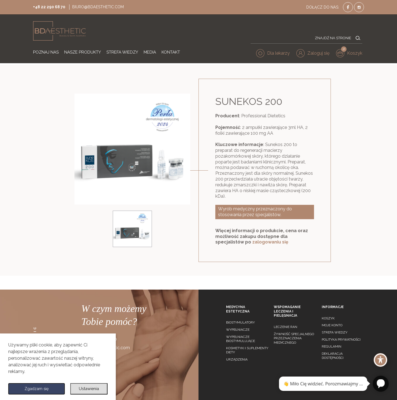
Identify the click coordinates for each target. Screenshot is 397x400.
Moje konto (332, 325)
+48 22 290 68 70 (50, 6)
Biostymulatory (240, 322)
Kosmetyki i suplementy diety (247, 350)
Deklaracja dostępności (333, 356)
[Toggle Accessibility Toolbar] (380, 360)
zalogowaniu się (270, 242)
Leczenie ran (285, 327)
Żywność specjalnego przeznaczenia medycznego (294, 338)
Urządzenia (237, 359)
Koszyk (328, 318)
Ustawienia (88, 388)
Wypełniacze (238, 330)
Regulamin (331, 346)
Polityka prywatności (341, 339)
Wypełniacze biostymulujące (240, 339)
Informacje (333, 307)
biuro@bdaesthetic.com (102, 6)
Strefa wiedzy (334, 332)
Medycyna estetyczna (238, 309)
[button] (314, 54)
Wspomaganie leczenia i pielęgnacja (287, 311)
